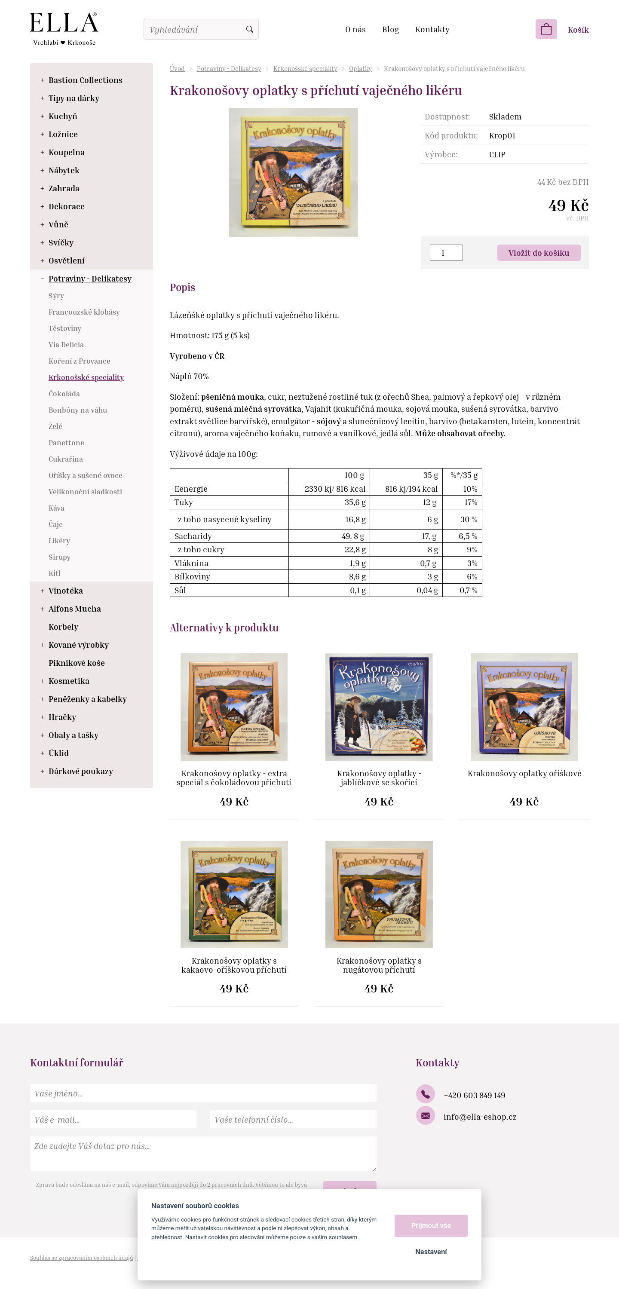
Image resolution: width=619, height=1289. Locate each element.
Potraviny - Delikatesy (229, 68)
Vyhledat (249, 29)
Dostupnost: (447, 116)
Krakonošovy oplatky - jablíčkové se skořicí (379, 778)
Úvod (177, 68)
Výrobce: (441, 154)
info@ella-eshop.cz (480, 1116)
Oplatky (360, 68)
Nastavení (431, 1252)
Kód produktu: (451, 135)
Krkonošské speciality (305, 68)
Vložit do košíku (539, 252)
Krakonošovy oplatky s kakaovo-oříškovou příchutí (234, 965)
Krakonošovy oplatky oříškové (525, 773)
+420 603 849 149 (475, 1095)
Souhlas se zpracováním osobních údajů (81, 1257)
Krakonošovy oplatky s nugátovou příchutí (379, 965)
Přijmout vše (431, 1226)
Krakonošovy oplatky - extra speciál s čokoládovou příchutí (234, 778)
